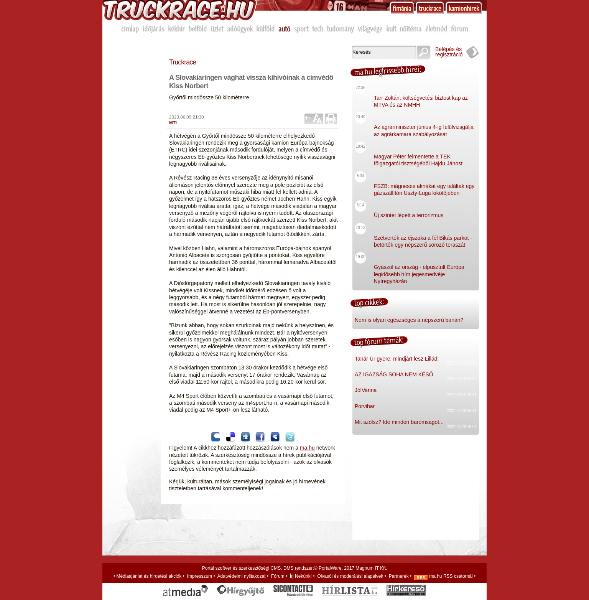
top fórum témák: (379, 341)
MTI (173, 122)
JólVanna (366, 390)
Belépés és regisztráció (449, 52)
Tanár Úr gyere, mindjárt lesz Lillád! (397, 359)
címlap (130, 28)
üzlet (217, 28)
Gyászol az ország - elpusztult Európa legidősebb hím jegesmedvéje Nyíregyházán (419, 268)
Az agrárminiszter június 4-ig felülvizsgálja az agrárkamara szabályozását (424, 124)
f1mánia (402, 8)
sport (301, 28)
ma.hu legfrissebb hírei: (387, 70)
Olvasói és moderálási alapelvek (350, 576)
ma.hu (307, 448)
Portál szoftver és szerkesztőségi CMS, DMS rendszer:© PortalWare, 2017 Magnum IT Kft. (294, 568)
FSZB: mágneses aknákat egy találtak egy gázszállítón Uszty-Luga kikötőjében (424, 183)
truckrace (430, 8)
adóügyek (240, 28)
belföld (197, 28)
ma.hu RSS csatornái (443, 576)
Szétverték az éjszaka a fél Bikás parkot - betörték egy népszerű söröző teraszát (423, 235)
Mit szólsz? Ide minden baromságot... (399, 422)
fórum (459, 28)
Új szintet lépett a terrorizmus (408, 209)
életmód (436, 28)
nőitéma (410, 28)
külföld (265, 28)
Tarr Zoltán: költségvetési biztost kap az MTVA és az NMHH (421, 95)
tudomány (340, 28)
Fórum (278, 576)
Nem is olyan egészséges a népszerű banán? (409, 320)
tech (317, 28)
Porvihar (365, 406)
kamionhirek (464, 8)
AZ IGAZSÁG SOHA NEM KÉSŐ (394, 374)
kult (391, 28)
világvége (370, 28)
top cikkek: (369, 302)
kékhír (176, 28)
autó (284, 28)
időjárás (153, 28)
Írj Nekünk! (301, 576)
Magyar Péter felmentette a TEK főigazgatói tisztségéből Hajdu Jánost (418, 154)
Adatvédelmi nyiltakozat (241, 576)
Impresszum (199, 576)
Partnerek (399, 576)
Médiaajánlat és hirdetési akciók (148, 576)
